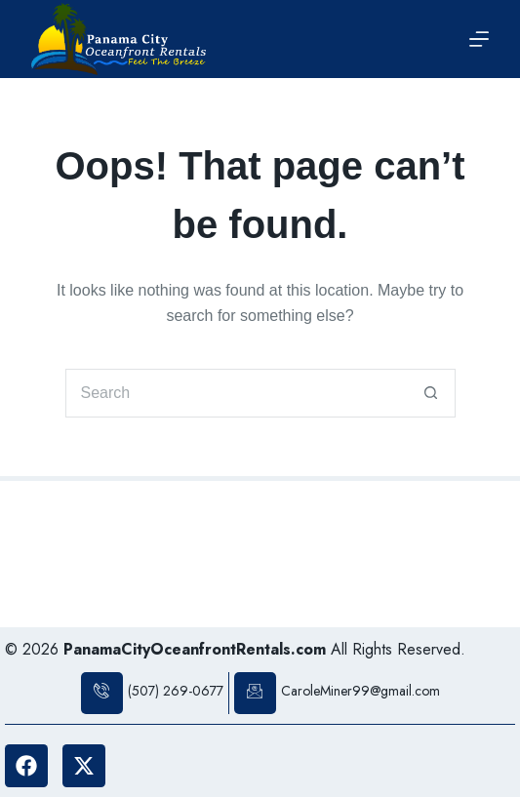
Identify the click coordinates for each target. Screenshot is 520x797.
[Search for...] (236, 393)
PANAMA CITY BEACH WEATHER (260, 554)
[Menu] (479, 39)
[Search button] (431, 393)
